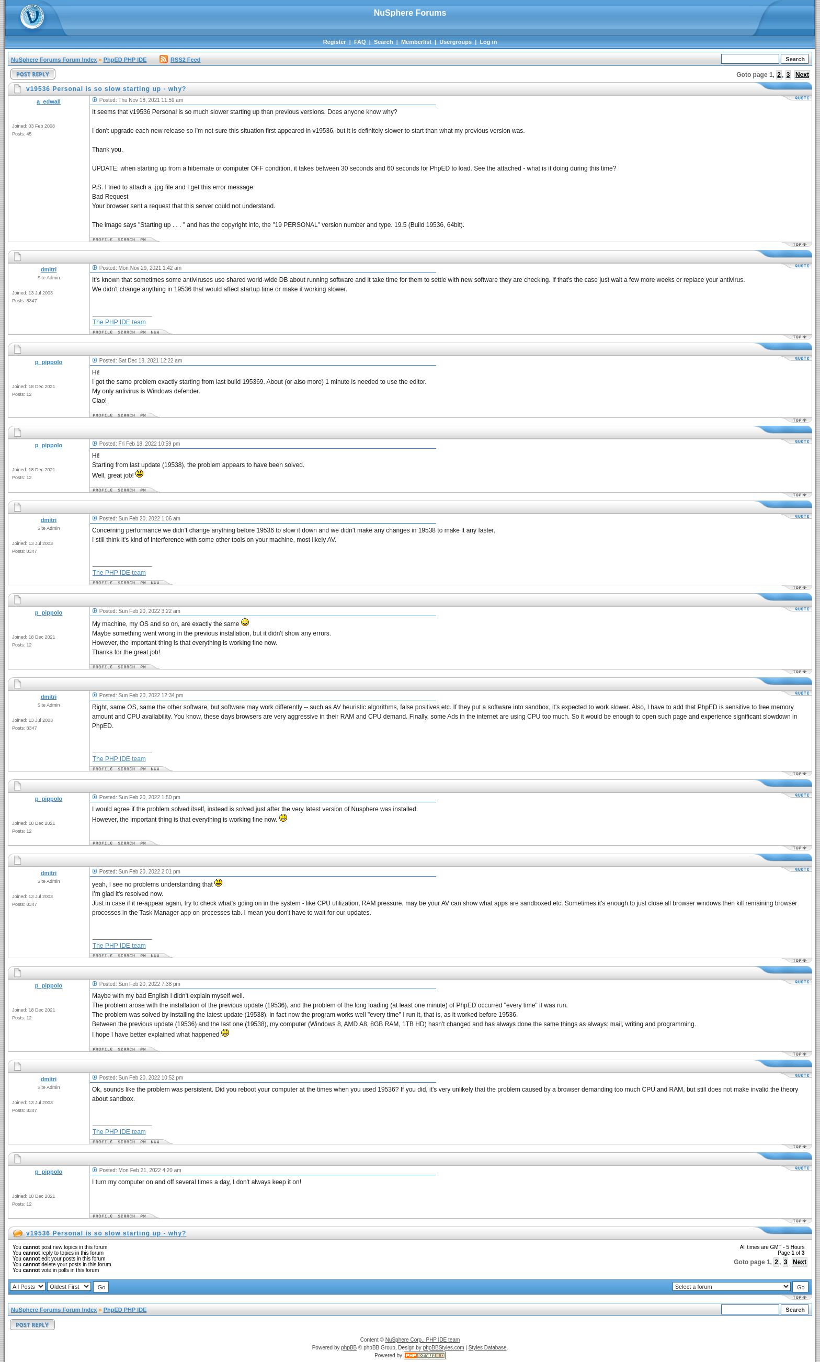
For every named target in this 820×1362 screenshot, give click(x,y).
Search (383, 42)
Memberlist (416, 42)
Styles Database (488, 1347)
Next (802, 74)
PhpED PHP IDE (125, 59)
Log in (488, 42)
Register (334, 42)
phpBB (349, 1347)
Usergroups (455, 42)
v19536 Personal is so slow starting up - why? (106, 1233)
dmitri (49, 269)
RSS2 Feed (180, 59)
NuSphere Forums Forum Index (54, 59)
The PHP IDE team (119, 322)
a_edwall (49, 101)
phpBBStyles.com (443, 1347)
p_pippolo (49, 362)
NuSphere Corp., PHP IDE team (422, 1340)
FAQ (360, 42)
